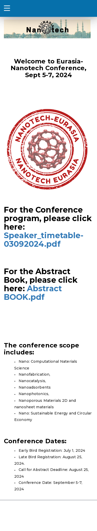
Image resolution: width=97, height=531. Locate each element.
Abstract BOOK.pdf (33, 293)
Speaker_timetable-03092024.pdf (44, 240)
